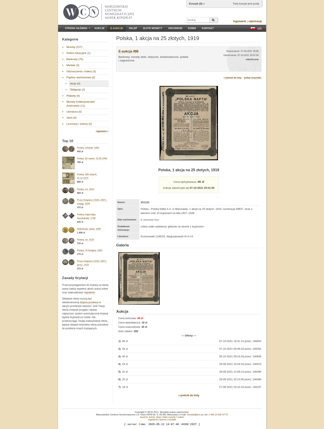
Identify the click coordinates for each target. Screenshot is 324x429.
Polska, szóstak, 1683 (88, 147)
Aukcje (99, 28)
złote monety (169, 417)
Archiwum (175, 28)
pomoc (163, 419)
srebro (180, 417)
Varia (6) (72, 117)
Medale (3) (73, 65)
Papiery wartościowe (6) (81, 77)
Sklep (133, 28)
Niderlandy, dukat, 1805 (89, 229)
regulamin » (102, 131)
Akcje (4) (75, 83)
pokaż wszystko (252, 77)
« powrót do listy (233, 77)
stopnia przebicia (89, 302)
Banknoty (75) (75, 59)
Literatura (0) (74, 111)
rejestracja (255, 21)
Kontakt (208, 28)
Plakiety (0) (73, 95)
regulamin (89, 292)
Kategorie (70, 39)
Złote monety (152, 28)
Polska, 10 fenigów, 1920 (89, 250)
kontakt (172, 419)
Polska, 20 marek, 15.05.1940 (92, 158)
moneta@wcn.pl (195, 414)
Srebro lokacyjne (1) (79, 53)
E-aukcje (116, 28)
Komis (192, 28)
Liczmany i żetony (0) (79, 123)
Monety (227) (74, 47)
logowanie (239, 21)
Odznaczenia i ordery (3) (81, 71)
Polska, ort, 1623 (85, 189)
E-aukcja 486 (129, 51)
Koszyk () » (197, 3)
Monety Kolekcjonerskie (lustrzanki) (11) (81, 103)
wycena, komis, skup (150, 417)
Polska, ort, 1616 (85, 239)
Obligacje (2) (77, 89)
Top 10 (67, 141)
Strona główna (77, 28)
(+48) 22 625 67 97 (218, 414)
